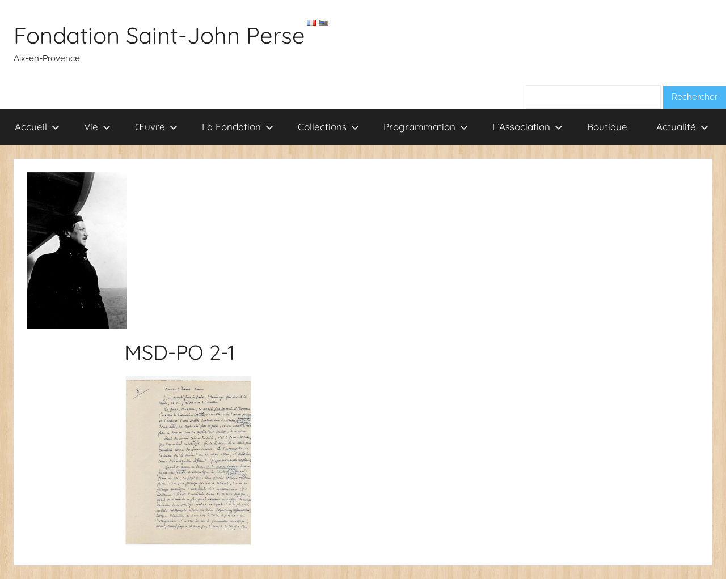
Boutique (607, 127)
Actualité (682, 127)
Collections (328, 127)
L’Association (527, 127)
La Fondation (237, 127)
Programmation (425, 127)
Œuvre (156, 127)
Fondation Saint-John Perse (159, 35)
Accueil (37, 127)
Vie (97, 127)
